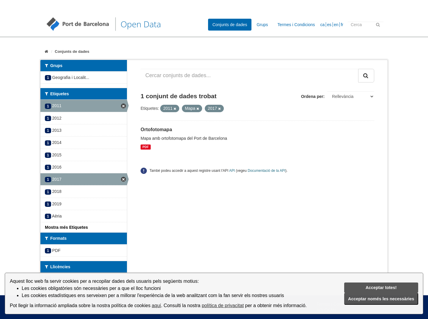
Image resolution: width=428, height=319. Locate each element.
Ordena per (312, 96)
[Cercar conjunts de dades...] (249, 75)
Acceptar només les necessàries (381, 298)
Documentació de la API (266, 171)
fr (342, 24)
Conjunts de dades (230, 24)
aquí (156, 305)
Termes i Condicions (296, 24)
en (336, 24)
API (232, 171)
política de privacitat (223, 305)
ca (322, 24)
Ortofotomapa (156, 129)
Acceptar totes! (381, 287)
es (329, 24)
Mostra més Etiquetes (66, 227)
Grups (262, 24)
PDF (145, 147)
